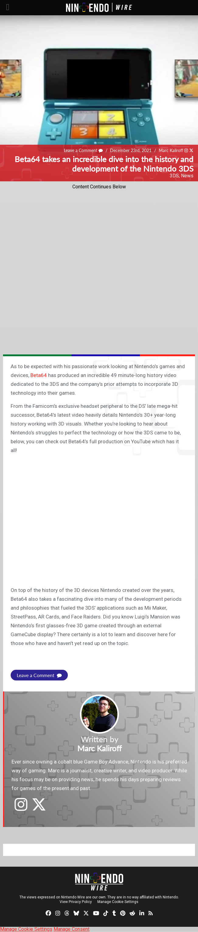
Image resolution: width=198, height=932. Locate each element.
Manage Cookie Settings (117, 902)
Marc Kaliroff (171, 150)
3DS (174, 176)
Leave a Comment (83, 150)
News (187, 176)
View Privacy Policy (76, 902)
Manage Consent (71, 929)
